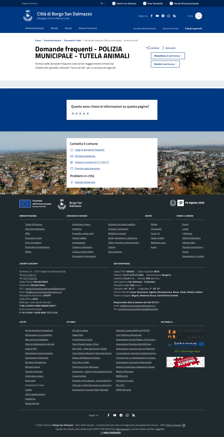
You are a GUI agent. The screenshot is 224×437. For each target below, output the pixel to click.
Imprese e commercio (118, 229)
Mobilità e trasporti (117, 233)
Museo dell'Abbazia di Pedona (86, 357)
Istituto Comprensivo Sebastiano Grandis (135, 367)
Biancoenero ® (123, 429)
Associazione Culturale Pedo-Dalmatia (90, 389)
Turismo (111, 247)
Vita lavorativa (115, 251)
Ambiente (77, 229)
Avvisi (153, 247)
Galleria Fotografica (191, 238)
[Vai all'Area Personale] (184, 3)
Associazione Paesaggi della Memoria (133, 344)
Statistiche (30, 399)
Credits (28, 389)
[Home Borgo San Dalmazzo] (57, 16)
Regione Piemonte (124, 371)
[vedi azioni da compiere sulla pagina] (168, 47)
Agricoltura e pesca (81, 224)
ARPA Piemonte (123, 389)
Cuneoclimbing (79, 376)
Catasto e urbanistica (82, 247)
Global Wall (77, 335)
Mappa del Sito (32, 403)
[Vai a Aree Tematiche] (153, 3)
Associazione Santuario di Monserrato (134, 362)
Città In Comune (173, 425)
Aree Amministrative (35, 229)
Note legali (30, 380)
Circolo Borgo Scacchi (82, 339)
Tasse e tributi (157, 238)
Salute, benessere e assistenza (122, 238)
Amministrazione (52, 40)
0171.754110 (30, 278)
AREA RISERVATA (110, 432)
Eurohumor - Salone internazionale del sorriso (94, 371)
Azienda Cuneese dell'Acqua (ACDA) (133, 330)
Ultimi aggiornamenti (35, 394)
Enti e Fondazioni (33, 242)
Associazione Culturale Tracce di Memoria (135, 348)
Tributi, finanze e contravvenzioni (123, 242)
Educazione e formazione (84, 256)
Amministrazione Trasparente (39, 330)
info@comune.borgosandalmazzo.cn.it (44, 292)
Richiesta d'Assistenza (35, 362)
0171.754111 (29, 275)
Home (38, 40)
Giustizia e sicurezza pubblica (121, 224)
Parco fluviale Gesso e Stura (85, 344)
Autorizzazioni (78, 242)
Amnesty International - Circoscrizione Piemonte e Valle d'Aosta (102, 380)
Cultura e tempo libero (82, 251)
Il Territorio (187, 233)
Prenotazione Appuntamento (39, 353)
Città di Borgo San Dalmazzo (64, 13)
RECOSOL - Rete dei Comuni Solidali (89, 348)
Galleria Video (188, 242)
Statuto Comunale (34, 371)
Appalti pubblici (79, 238)
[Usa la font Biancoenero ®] (124, 3)
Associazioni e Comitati (193, 256)
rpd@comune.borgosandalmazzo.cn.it (137, 305)
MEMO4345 (122, 376)
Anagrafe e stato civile (83, 233)
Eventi (185, 224)
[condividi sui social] (152, 47)
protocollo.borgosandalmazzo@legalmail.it (45, 288)
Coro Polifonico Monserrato (129, 335)
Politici (28, 251)
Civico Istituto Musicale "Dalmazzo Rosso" (92, 353)
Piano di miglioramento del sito (39, 344)
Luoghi (185, 229)
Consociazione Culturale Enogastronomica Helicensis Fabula (144, 353)
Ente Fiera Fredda (80, 362)
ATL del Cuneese (80, 330)
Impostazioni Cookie (34, 385)
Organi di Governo (33, 224)
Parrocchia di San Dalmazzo (85, 367)
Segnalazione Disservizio (36, 357)
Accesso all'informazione (144, 28)
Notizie (154, 224)
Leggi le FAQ (31, 348)
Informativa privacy (34, 376)
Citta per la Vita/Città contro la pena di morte (93, 385)
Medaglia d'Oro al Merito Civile (53, 18)
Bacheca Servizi (32, 367)
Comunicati (156, 229)
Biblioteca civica (158, 242)
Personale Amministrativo (37, 247)
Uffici (27, 233)
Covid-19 (155, 233)
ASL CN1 (120, 385)
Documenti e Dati (72, 40)
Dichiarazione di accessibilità (38, 335)
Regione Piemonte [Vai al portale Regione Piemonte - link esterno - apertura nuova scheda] (29, 3)
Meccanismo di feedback (36, 339)
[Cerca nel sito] (198, 15)
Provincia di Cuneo (124, 380)
